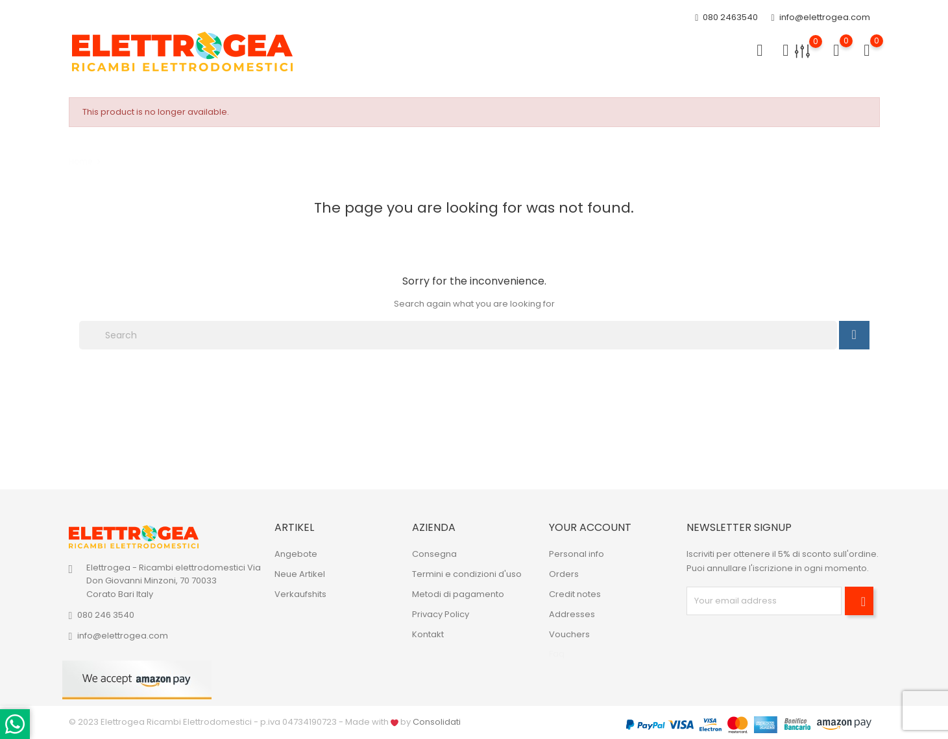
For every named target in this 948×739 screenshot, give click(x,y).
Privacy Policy (440, 614)
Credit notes (575, 594)
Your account (590, 527)
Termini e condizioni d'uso (467, 574)
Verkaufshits (300, 594)
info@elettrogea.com (820, 18)
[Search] (458, 335)
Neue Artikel (299, 574)
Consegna (434, 554)
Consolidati (437, 722)
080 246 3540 (105, 615)
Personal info (576, 554)
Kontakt (428, 634)
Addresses (572, 614)
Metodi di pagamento (458, 594)
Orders (564, 574)
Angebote (295, 554)
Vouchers (569, 634)
